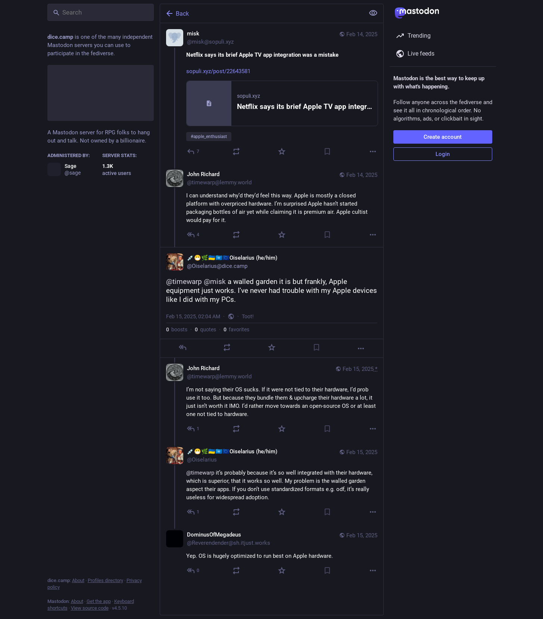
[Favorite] (281, 151)
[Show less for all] (373, 13)
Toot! (248, 316)
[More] (372, 151)
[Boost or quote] (236, 151)
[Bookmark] (327, 151)
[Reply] (193, 151)
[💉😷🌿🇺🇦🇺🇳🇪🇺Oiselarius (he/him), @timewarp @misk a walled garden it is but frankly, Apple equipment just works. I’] (271, 302)
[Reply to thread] (193, 234)
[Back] (261, 13)
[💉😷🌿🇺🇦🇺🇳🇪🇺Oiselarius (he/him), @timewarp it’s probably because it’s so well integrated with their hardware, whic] (271, 482)
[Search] (100, 12)
